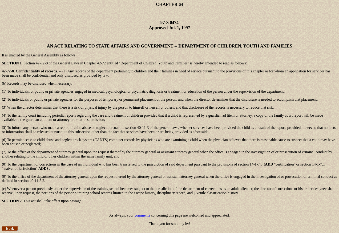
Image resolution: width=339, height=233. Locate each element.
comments (142, 215)
